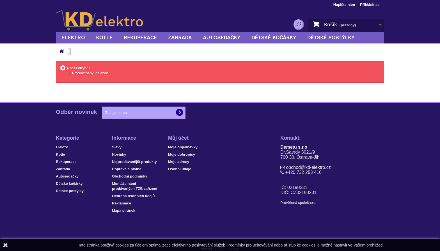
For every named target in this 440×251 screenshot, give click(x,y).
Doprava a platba (126, 169)
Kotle (104, 37)
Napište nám (344, 5)
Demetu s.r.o (293, 147)
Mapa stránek (123, 210)
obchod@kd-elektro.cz (308, 167)
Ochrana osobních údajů (133, 196)
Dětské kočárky (273, 37)
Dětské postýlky (330, 37)
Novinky (119, 154)
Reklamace (121, 203)
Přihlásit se (369, 5)
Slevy (117, 147)
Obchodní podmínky (129, 176)
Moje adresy (178, 162)
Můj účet (178, 138)
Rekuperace (140, 37)
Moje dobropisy (181, 154)
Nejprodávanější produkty (134, 162)
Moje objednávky (183, 147)
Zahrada (180, 37)
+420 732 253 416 (303, 172)
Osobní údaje (179, 169)
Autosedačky (221, 37)
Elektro (73, 37)
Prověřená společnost (298, 203)
